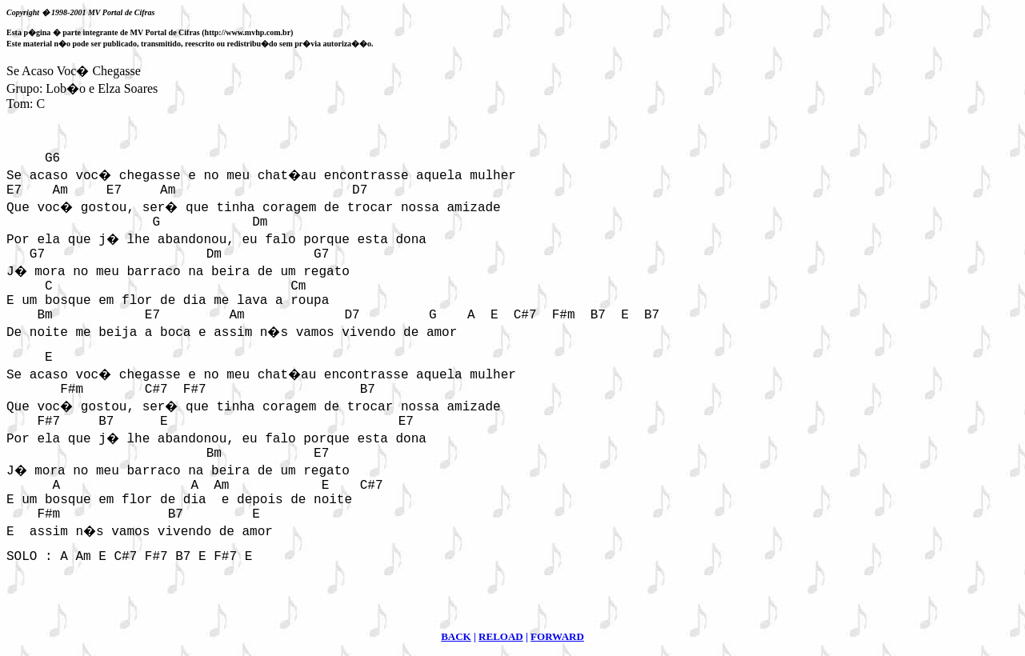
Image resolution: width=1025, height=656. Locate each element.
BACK (456, 636)
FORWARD (557, 636)
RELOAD (500, 636)
